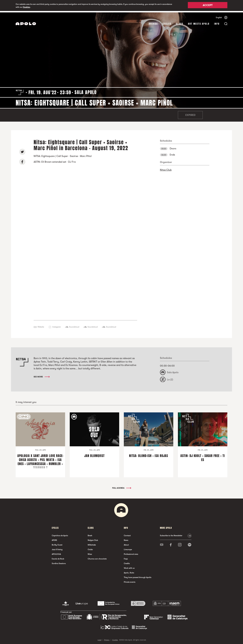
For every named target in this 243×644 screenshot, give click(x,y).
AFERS (54, 539)
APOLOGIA (56, 553)
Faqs (126, 557)
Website (41, 325)
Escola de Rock (58, 557)
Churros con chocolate (97, 557)
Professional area (131, 553)
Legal (99, 638)
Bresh (90, 534)
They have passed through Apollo (137, 576)
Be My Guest (57, 543)
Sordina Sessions (59, 562)
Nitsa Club (166, 168)
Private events (129, 581)
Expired (190, 113)
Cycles (167, 22)
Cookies (26, 7)
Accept (208, 5)
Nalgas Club (93, 539)
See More (41, 375)
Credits (127, 562)
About (126, 543)
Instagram (56, 325)
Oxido (90, 548)
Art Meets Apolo (199, 22)
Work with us (129, 567)
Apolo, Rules (129, 571)
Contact (127, 534)
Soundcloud (74, 325)
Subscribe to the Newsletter (171, 534)
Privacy (106, 638)
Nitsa (90, 553)
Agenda (153, 22)
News (126, 539)
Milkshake (92, 543)
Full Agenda (121, 487)
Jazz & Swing (57, 548)
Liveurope (128, 548)
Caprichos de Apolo (60, 534)
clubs (179, 22)
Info (217, 22)
